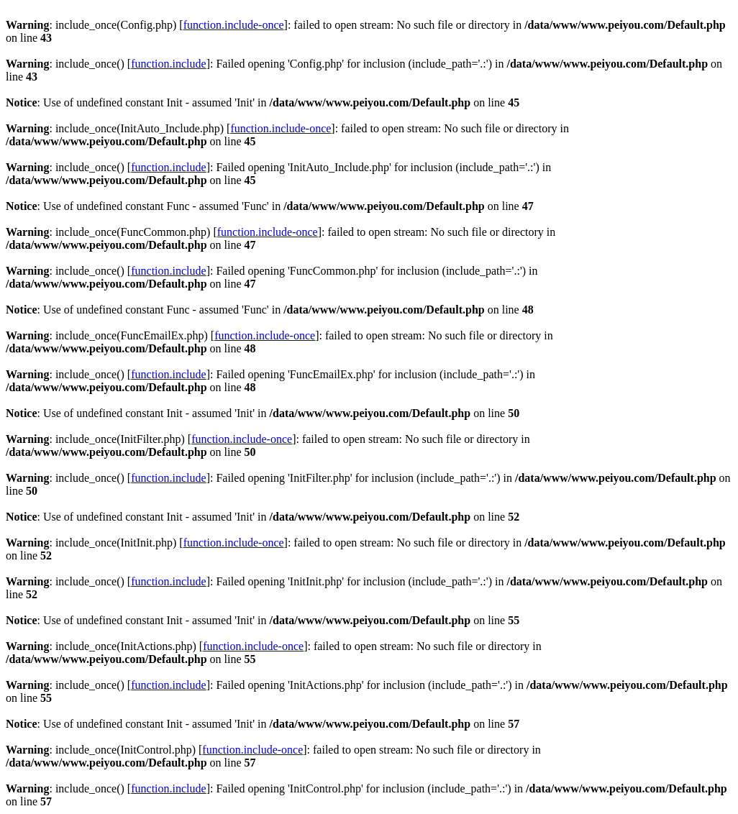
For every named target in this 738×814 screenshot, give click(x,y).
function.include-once (233, 25)
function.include (168, 64)
